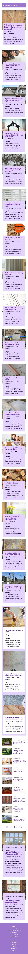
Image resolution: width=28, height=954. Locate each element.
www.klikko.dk (15, 936)
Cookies (14, 946)
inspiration (7, 36)
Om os (14, 944)
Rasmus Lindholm (9, 33)
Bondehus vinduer (9, 904)
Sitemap (14, 950)
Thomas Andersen (17, 104)
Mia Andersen (16, 139)
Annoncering (14, 942)
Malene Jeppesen (17, 69)
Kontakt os (14, 948)
